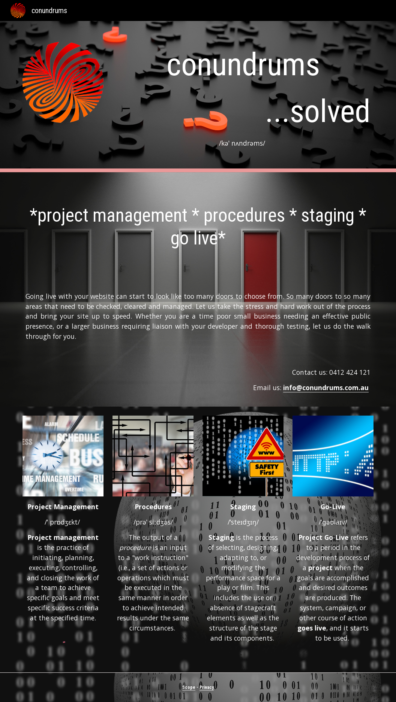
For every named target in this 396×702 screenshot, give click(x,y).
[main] (243, 96)
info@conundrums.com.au (326, 387)
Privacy (207, 687)
